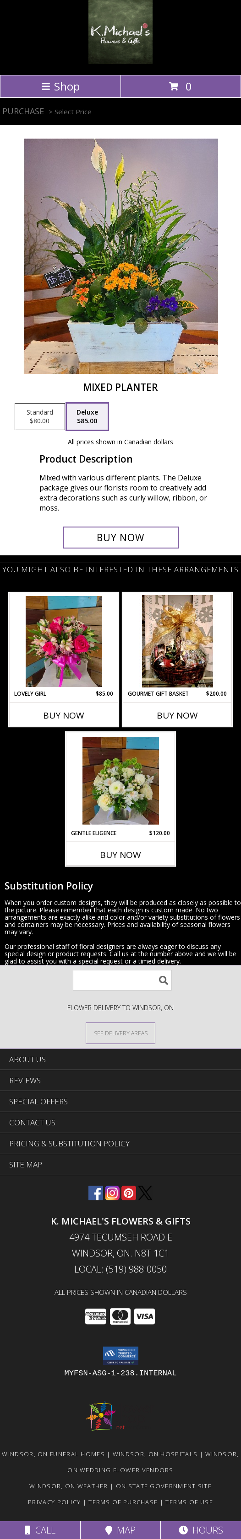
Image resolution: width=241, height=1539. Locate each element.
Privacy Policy (54, 1502)
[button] (120, 1356)
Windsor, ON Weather (68, 1486)
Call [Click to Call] (40, 1530)
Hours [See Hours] (201, 1530)
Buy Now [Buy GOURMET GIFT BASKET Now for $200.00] (177, 715)
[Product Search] (122, 980)
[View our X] (145, 1197)
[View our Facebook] (95, 1197)
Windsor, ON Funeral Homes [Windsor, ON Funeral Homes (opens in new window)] (53, 1454)
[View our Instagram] (112, 1197)
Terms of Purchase (123, 1502)
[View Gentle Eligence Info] (120, 781)
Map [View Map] (120, 1530)
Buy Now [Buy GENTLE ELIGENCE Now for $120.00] (120, 855)
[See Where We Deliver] (120, 1032)
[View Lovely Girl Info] (64, 641)
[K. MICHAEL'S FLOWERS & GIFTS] (120, 61)
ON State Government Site (164, 1486)
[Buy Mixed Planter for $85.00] (121, 538)
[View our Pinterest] (128, 1197)
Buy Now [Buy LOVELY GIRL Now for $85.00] (63, 715)
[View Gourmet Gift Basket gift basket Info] (177, 641)
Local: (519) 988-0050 (120, 1269)
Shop (60, 86)
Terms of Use (189, 1502)
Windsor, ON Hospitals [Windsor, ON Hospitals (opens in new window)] (155, 1454)
